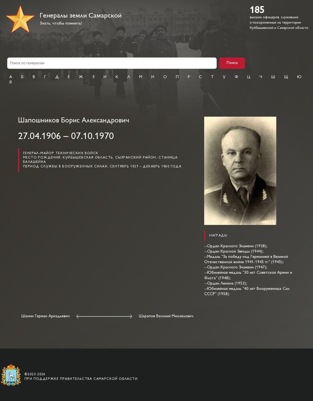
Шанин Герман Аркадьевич (45, 316)
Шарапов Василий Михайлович (166, 316)
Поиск (232, 63)
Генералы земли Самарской (81, 16)
